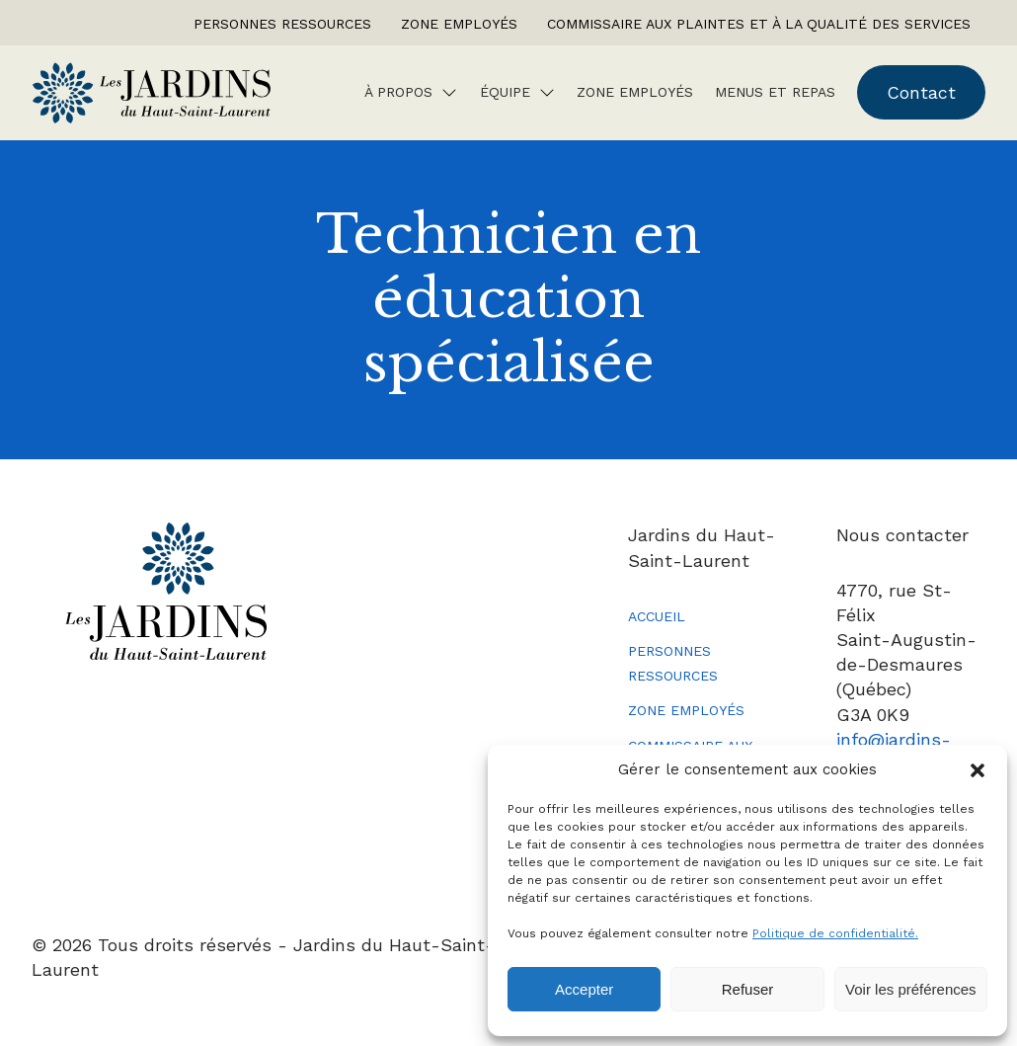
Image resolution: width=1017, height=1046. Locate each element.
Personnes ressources (282, 24)
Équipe (505, 92)
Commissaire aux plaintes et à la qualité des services (759, 24)
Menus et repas (775, 92)
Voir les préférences (911, 989)
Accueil (656, 616)
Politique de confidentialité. (835, 933)
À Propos (398, 92)
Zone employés (459, 24)
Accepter (584, 989)
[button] (977, 770)
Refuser (748, 989)
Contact (921, 92)
